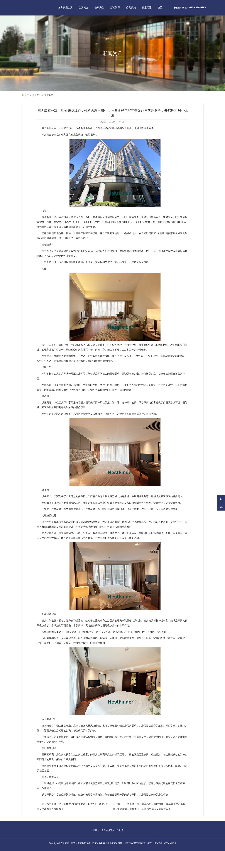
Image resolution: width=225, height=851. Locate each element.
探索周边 (147, 7)
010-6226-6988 (197, 7)
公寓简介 (83, 7)
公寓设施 (131, 7)
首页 (27, 95)
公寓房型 (99, 7)
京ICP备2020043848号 (165, 843)
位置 (160, 7)
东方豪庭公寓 (65, 7)
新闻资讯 (115, 7)
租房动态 (48, 95)
